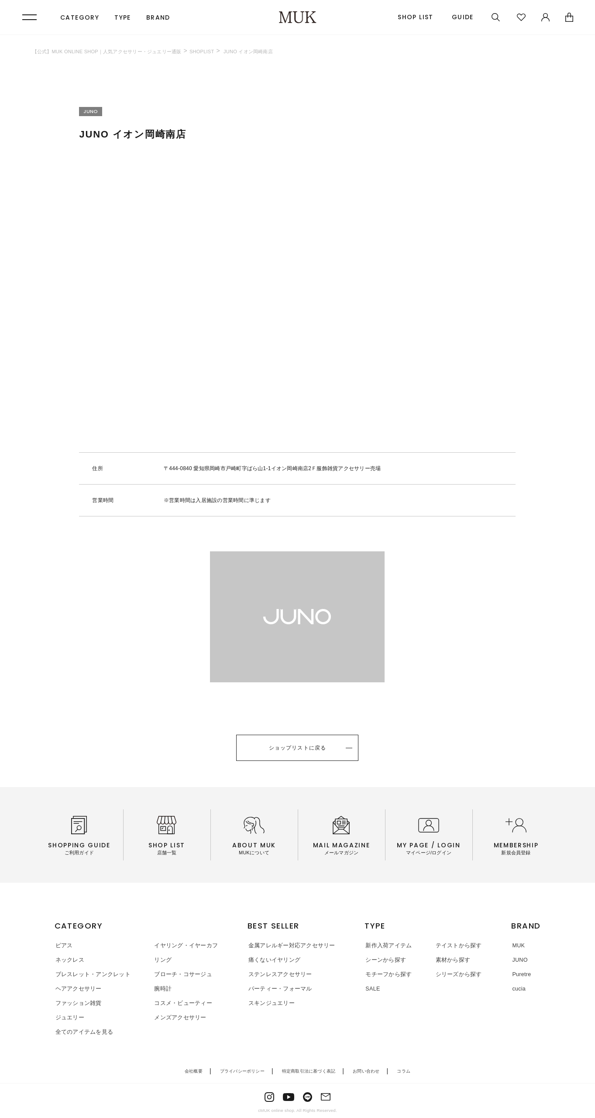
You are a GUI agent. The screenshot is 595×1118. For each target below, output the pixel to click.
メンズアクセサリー (177, 1016)
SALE (372, 988)
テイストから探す (456, 946)
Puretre (520, 974)
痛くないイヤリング (273, 959)
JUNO (519, 959)
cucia (518, 988)
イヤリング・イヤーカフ (183, 946)
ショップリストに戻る (297, 748)
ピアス (63, 946)
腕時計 (160, 988)
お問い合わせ (366, 1070)
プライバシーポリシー (242, 1070)
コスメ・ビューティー (180, 1002)
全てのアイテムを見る (84, 1031)
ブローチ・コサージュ (180, 974)
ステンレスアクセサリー (278, 974)
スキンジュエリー (270, 1002)
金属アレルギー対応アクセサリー (290, 946)
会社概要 (194, 1070)
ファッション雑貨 (78, 1002)
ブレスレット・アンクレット (92, 974)
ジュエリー (69, 1016)
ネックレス (69, 959)
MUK (517, 946)
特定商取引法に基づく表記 (308, 1070)
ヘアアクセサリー (78, 988)
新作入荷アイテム (388, 946)
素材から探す (450, 959)
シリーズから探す (456, 974)
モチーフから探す (388, 974)
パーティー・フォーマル (278, 988)
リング (160, 959)
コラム (403, 1070)
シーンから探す (385, 959)
